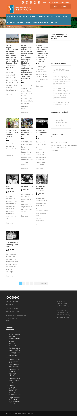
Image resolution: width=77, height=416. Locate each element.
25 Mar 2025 (26, 81)
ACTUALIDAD (21, 16)
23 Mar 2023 (11, 249)
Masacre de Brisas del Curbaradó (40, 189)
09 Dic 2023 (25, 137)
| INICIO (44, 2)
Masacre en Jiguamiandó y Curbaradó (41, 132)
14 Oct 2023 (26, 189)
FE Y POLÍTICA (11, 22)
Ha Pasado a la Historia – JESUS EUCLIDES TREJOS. (12, 133)
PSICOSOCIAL (20, 22)
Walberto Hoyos (27, 187)
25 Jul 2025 (11, 67)
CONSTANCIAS (11, 16)
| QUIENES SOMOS (52, 2)
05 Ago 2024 (11, 139)
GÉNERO (57, 16)
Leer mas (9, 94)
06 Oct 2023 (41, 193)
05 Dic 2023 (40, 137)
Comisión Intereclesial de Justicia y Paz (61, 122)
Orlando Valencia (9, 188)
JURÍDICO (46, 16)
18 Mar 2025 (41, 61)
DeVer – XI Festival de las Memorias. (26, 132)
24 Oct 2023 (11, 191)
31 (35, 283)
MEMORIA (64, 16)
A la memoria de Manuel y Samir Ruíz (12, 245)
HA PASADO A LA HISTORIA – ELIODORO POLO (61, 70)
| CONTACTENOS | (65, 2)
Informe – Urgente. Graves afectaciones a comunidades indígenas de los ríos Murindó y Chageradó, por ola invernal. (42, 52)
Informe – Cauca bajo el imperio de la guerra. (61, 103)
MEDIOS (28, 22)
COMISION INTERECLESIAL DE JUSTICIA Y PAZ (44, 22)
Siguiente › (43, 283)
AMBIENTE (40, 16)
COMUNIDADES (30, 16)
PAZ (52, 16)
